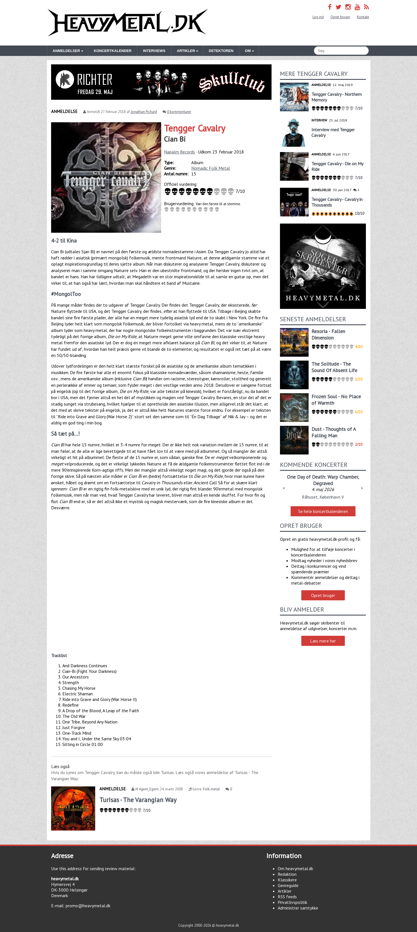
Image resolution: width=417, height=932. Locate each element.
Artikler (284, 891)
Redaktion (287, 874)
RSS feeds (287, 896)
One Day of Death (306, 477)
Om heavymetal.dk (295, 868)
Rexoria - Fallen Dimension (328, 334)
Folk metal (211, 789)
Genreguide (288, 885)
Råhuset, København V (323, 497)
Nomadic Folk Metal (210, 168)
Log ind (318, 17)
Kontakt (363, 17)
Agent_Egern (148, 789)
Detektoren (221, 51)
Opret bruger (340, 17)
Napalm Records (179, 152)
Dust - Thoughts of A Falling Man (333, 432)
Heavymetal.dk (128, 22)
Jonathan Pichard (144, 111)
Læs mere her (323, 641)
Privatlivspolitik (292, 902)
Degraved (323, 483)
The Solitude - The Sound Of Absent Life (334, 367)
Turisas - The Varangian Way (137, 800)
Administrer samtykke (298, 908)
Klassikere (287, 880)
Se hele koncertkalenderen (323, 511)
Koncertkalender (112, 51)
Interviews (154, 51)
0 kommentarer (179, 111)
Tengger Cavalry (194, 128)
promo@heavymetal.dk (88, 905)
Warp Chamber (342, 477)
